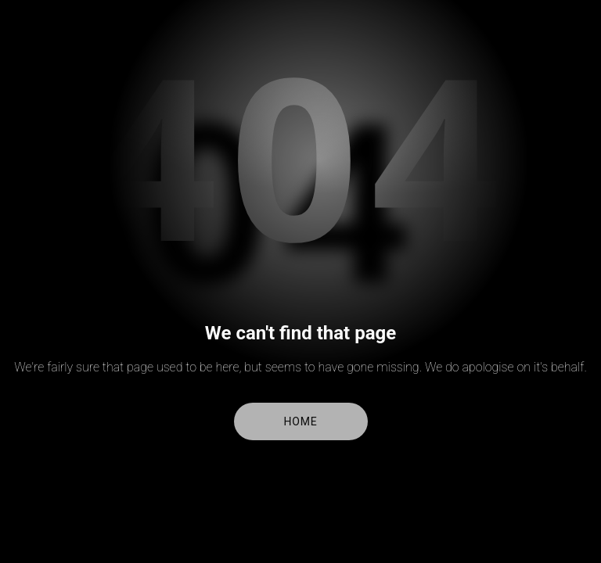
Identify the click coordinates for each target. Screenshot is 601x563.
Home (301, 421)
